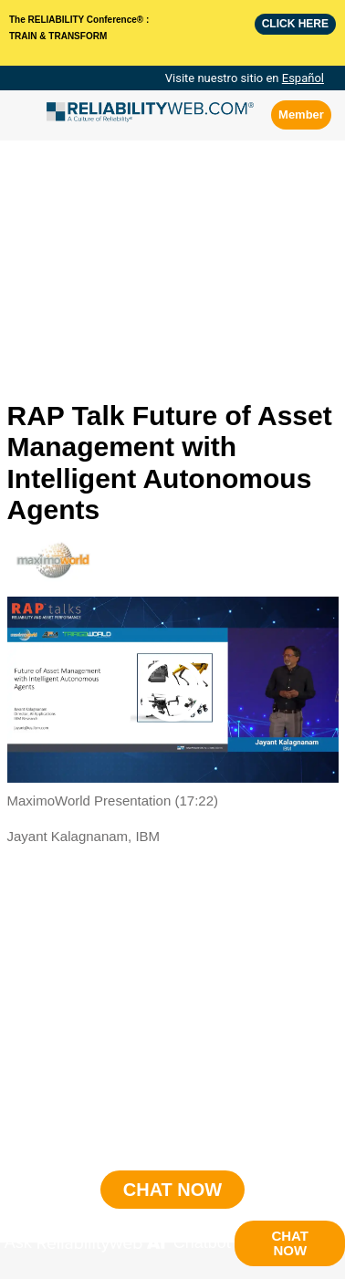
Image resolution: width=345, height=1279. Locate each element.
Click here (295, 23)
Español (303, 78)
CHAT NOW (289, 1243)
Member (301, 114)
